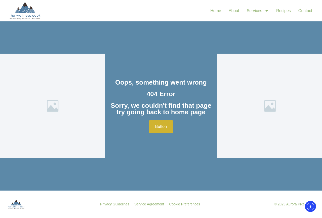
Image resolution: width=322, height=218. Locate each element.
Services (258, 10)
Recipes (283, 11)
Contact (305, 11)
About (234, 11)
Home (215, 11)
